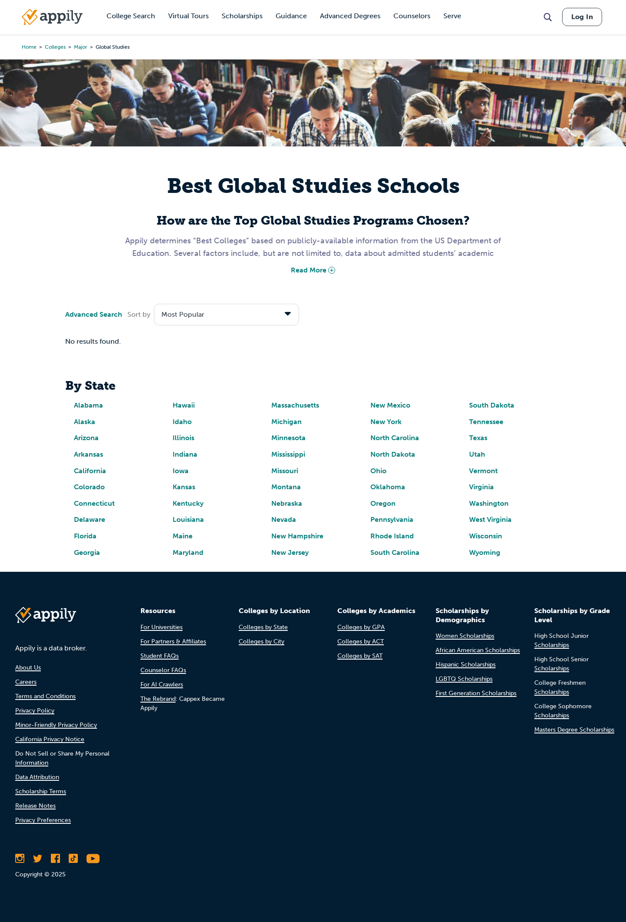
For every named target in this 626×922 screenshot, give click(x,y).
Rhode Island (392, 536)
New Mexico (390, 405)
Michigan (286, 422)
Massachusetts (295, 405)
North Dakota (392, 454)
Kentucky (188, 503)
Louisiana (188, 519)
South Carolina (395, 552)
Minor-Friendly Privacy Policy (56, 725)
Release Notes (35, 805)
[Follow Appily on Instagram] (19, 858)
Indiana (185, 454)
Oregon (383, 503)
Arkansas (88, 454)
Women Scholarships (465, 636)
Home (29, 47)
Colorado (89, 487)
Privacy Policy (34, 710)
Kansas (184, 487)
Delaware (89, 519)
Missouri (284, 471)
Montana (286, 487)
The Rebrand (158, 699)
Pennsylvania (391, 519)
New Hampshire (297, 536)
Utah (477, 454)
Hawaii (184, 405)
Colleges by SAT (360, 656)
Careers (26, 682)
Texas (478, 438)
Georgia (87, 552)
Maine (183, 536)
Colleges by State (263, 627)
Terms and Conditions (45, 696)
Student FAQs (159, 656)
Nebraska (286, 503)
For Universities (161, 627)
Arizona (86, 438)
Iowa (181, 471)
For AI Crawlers (161, 684)
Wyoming (484, 552)
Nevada (283, 519)
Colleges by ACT (360, 641)
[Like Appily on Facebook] (55, 858)
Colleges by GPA (361, 627)
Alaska (84, 422)
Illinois (183, 438)
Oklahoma (387, 487)
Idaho (182, 422)
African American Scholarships (478, 650)
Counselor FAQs (163, 670)
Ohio (378, 471)
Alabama (88, 405)
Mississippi (288, 454)
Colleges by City (261, 641)
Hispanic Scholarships (466, 664)
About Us (28, 667)
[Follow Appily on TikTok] (73, 858)
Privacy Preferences (43, 820)
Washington (489, 503)
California (90, 471)
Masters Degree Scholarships (574, 729)
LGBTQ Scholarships (464, 679)
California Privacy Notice (49, 739)
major (80, 47)
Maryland (188, 552)
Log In (582, 17)
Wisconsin (485, 536)
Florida (85, 536)
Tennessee (486, 422)
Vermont (483, 471)
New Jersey (290, 552)
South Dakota (491, 405)
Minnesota (288, 438)
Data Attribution (37, 777)
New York (386, 422)
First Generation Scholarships (476, 693)
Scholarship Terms (40, 791)
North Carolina (394, 438)
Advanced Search (93, 314)
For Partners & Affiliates (173, 641)
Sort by (138, 314)
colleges (55, 47)
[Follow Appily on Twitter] (37, 858)
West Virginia (490, 519)
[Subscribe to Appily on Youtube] (93, 858)
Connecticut (94, 503)
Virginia (481, 487)
